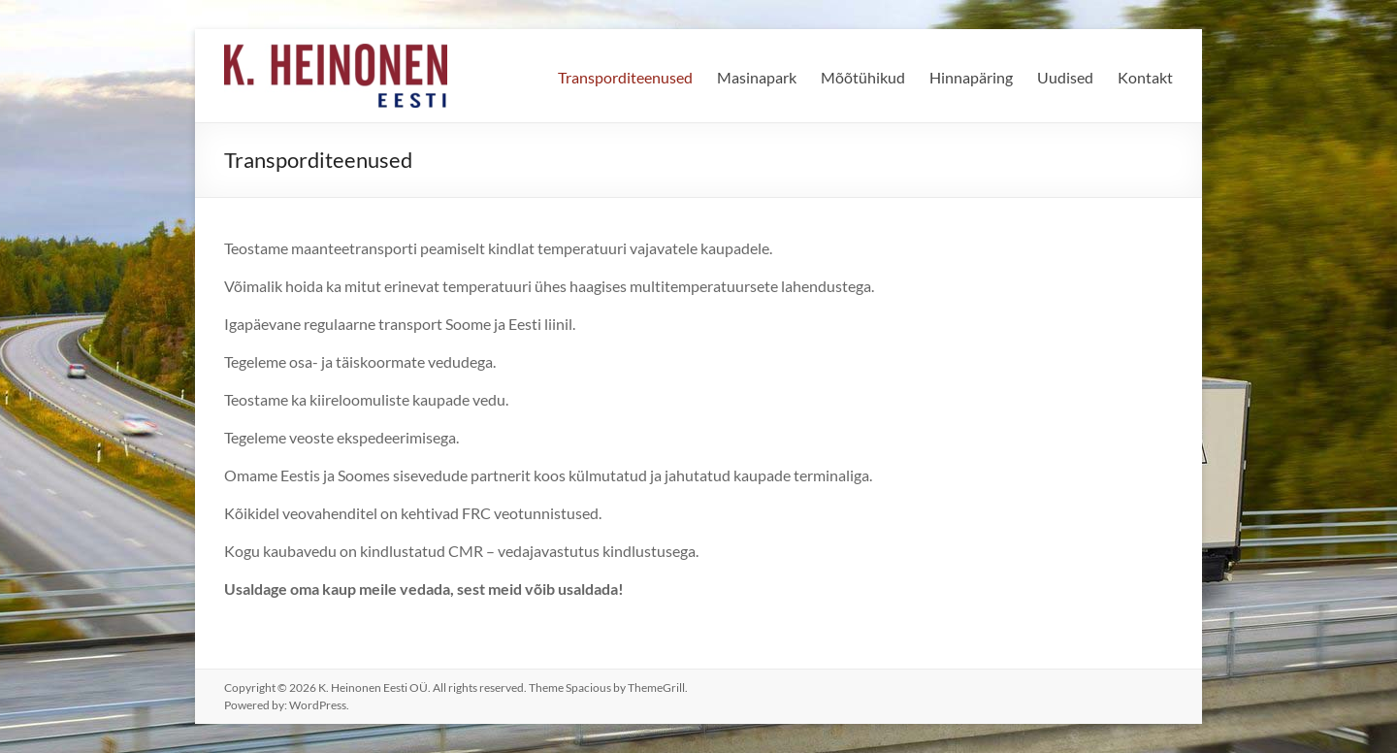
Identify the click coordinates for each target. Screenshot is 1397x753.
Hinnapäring (971, 77)
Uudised (1065, 77)
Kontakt (1145, 77)
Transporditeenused (625, 77)
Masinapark (756, 77)
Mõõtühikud (863, 77)
